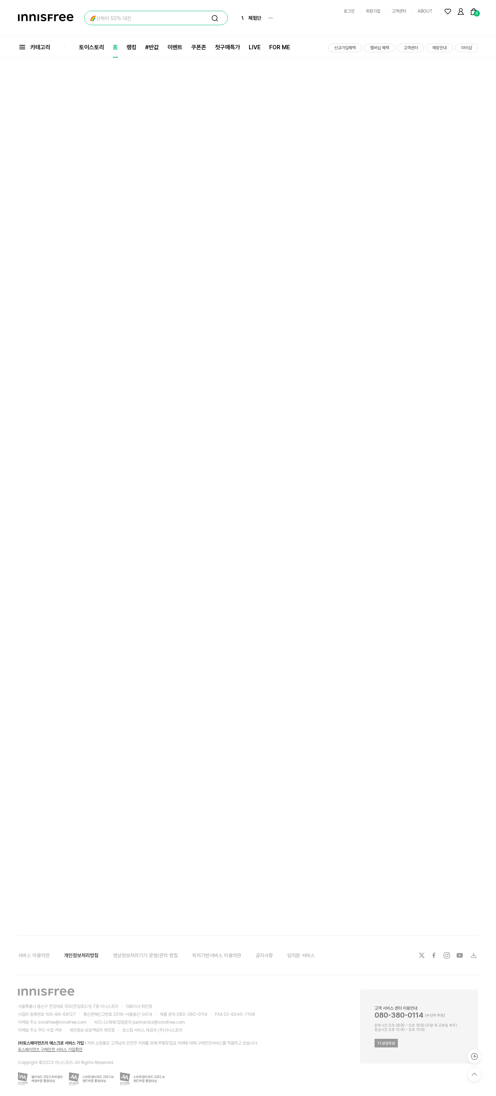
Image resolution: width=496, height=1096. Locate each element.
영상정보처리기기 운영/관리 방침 (145, 955)
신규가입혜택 (345, 47)
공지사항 (264, 955)
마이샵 (466, 47)
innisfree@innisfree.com (62, 1022)
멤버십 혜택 (379, 47)
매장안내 (439, 47)
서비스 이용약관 (34, 955)
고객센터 (399, 11)
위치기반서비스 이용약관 (216, 955)
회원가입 (373, 11)
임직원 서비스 (300, 955)
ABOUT (425, 11)
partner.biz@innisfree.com (159, 1022)
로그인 (349, 11)
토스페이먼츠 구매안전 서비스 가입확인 (50, 1049)
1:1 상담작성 (386, 1043)
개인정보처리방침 (81, 955)
